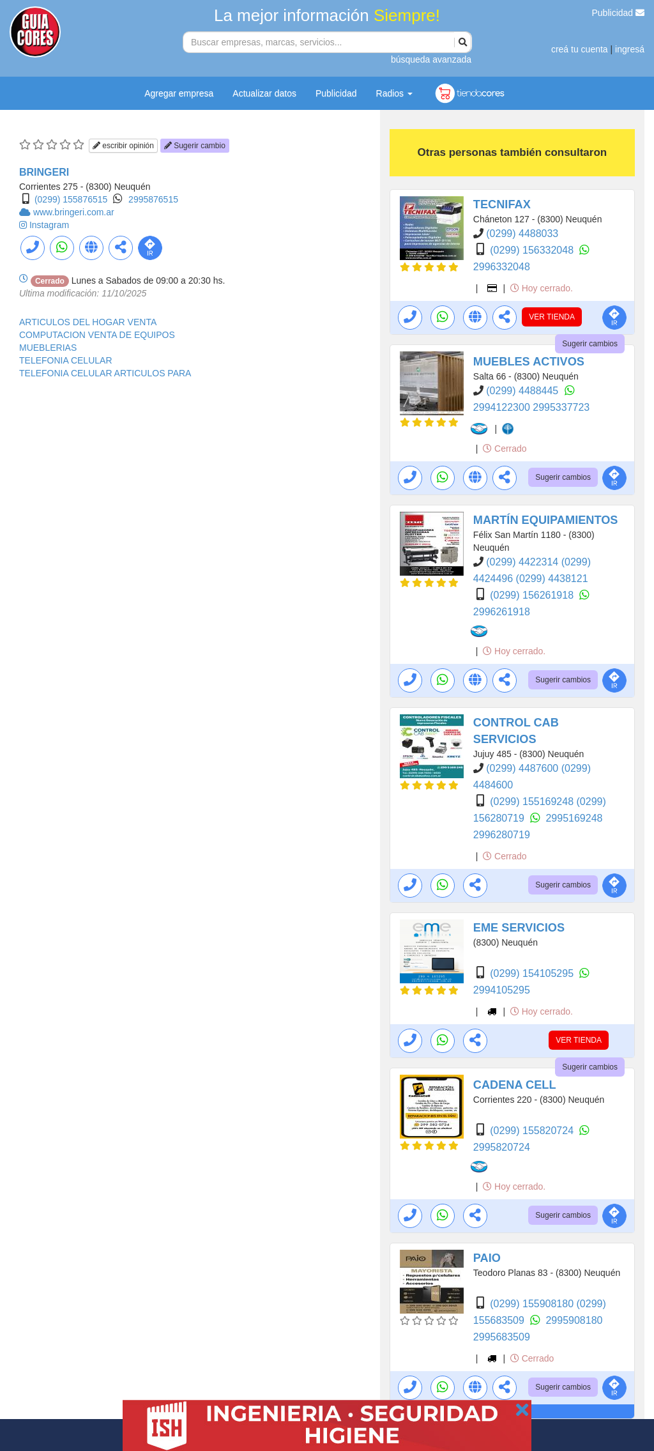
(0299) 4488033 (522, 233)
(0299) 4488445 (523, 390)
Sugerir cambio (194, 145)
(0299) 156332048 (533, 250)
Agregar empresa (178, 93)
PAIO (487, 1258)
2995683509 (501, 1337)
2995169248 (573, 818)
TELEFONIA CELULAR (65, 360)
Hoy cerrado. (541, 288)
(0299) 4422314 (523, 562)
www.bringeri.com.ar (73, 212)
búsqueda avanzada (431, 59)
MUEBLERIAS (48, 347)
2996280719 (501, 834)
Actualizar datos (264, 93)
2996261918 (501, 611)
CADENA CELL (514, 1085)
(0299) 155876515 (70, 199)
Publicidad (618, 13)
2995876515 (153, 199)
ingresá (629, 49)
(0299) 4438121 (552, 578)
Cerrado (504, 448)
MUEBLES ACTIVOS (528, 361)
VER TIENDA (552, 316)
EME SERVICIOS (519, 927)
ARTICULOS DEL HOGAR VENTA (87, 322)
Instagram (49, 225)
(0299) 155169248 (533, 801)
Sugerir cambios (590, 343)
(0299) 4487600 (523, 768)
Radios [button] (394, 93)
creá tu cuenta (579, 49)
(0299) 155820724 (533, 1130)
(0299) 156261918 (533, 595)
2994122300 (503, 407)
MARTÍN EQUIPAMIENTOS (545, 520)
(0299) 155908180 (533, 1303)
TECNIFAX (502, 204)
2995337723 (561, 407)
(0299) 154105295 (533, 973)
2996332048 (501, 266)
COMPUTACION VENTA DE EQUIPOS (97, 335)
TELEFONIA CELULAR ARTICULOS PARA (105, 373)
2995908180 (573, 1320)
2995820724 (501, 1147)
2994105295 (501, 990)
